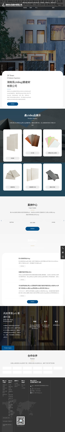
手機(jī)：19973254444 (36, 394)
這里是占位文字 (12, 155)
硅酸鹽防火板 (32, 188)
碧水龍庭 (53, 224)
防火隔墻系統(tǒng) (25, 260)
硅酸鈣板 (12, 188)
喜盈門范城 (12, 224)
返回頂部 (63, 257)
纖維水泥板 (52, 188)
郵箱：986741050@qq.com (37, 396)
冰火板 (32, 154)
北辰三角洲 (32, 224)
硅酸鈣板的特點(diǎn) (25, 274)
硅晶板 (12, 159)
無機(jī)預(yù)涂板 (52, 154)
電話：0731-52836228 (36, 392)
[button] (1, 222)
